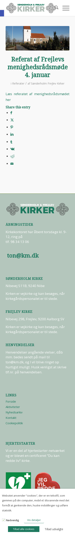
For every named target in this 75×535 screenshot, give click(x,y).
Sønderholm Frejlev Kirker (47, 83)
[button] (2, 13)
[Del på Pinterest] (11, 127)
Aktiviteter (13, 407)
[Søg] (54, 8)
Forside (11, 401)
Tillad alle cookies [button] (23, 529)
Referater (18, 83)
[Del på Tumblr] (11, 141)
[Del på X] (12, 120)
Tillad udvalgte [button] (54, 529)
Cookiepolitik (14, 423)
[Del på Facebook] (11, 112)
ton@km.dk (23, 255)
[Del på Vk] (12, 149)
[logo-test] (31, 8)
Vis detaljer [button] (34, 520)
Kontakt (11, 418)
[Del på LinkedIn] (11, 134)
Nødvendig (12, 520)
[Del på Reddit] (12, 156)
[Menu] (63, 8)
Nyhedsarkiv (14, 412)
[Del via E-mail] (11, 163)
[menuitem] (54, 8)
